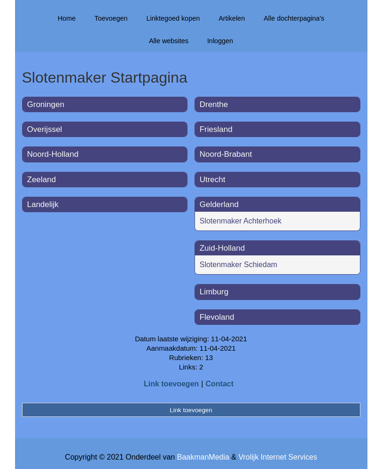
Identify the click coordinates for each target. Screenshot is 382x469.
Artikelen (231, 18)
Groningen (45, 104)
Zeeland (41, 179)
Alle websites (168, 41)
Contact (219, 384)
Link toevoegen (171, 384)
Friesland (216, 129)
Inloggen (220, 41)
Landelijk (43, 204)
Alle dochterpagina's (294, 18)
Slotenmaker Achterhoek (240, 221)
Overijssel (44, 129)
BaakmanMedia (203, 457)
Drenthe (214, 104)
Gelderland (219, 204)
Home (67, 18)
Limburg (214, 291)
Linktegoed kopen (173, 18)
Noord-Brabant (226, 154)
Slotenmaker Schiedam (238, 265)
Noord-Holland (53, 154)
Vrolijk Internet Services (277, 457)
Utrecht (213, 179)
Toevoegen (110, 18)
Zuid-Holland (222, 248)
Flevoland (217, 317)
